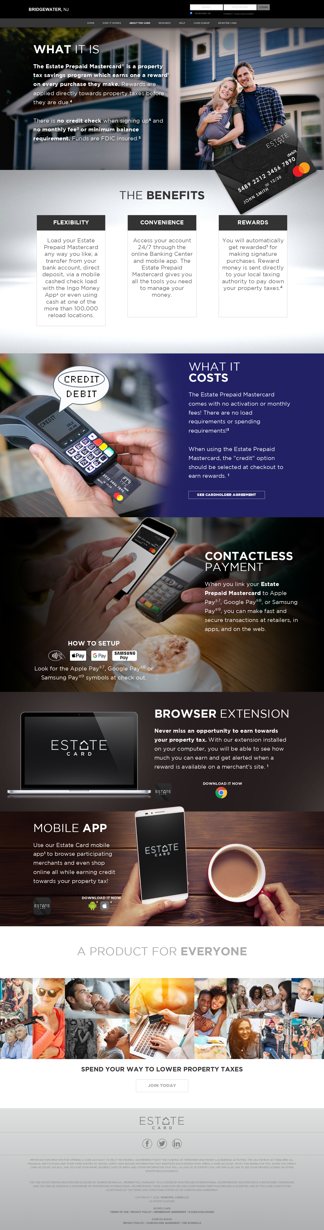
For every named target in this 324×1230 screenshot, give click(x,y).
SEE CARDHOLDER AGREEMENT (226, 494)
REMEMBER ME (203, 13)
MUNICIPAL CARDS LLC (175, 1197)
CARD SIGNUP (202, 23)
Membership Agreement (170, 1212)
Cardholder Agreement (163, 1223)
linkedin (177, 1143)
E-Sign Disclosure (201, 1212)
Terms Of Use (119, 1212)
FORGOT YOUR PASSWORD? (239, 14)
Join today (162, 1086)
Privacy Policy (141, 1212)
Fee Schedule (191, 1223)
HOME (90, 23)
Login (263, 7)
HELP (182, 23)
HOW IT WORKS (112, 23)
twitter (162, 1143)
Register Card (227, 23)
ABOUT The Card (139, 23)
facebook (147, 1143)
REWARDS (164, 23)
